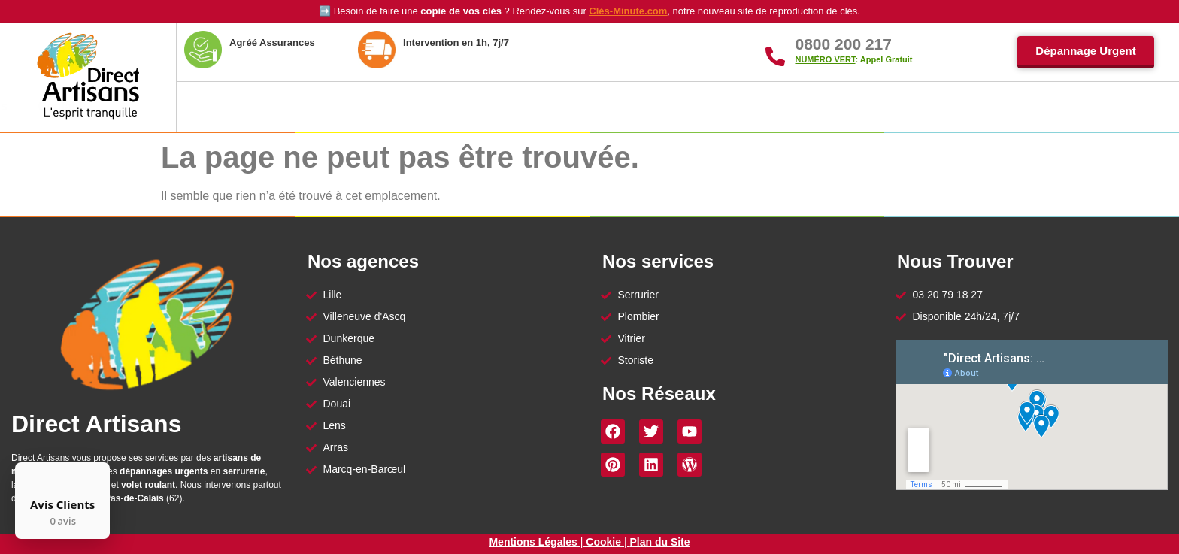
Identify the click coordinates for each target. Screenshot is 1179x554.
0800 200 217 (843, 44)
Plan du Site (659, 542)
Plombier (556, 106)
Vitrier (750, 106)
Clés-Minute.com (628, 11)
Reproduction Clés (934, 106)
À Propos (328, 106)
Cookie (603, 542)
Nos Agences (443, 106)
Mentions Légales (534, 542)
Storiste (829, 106)
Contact (1041, 106)
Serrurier (657, 106)
